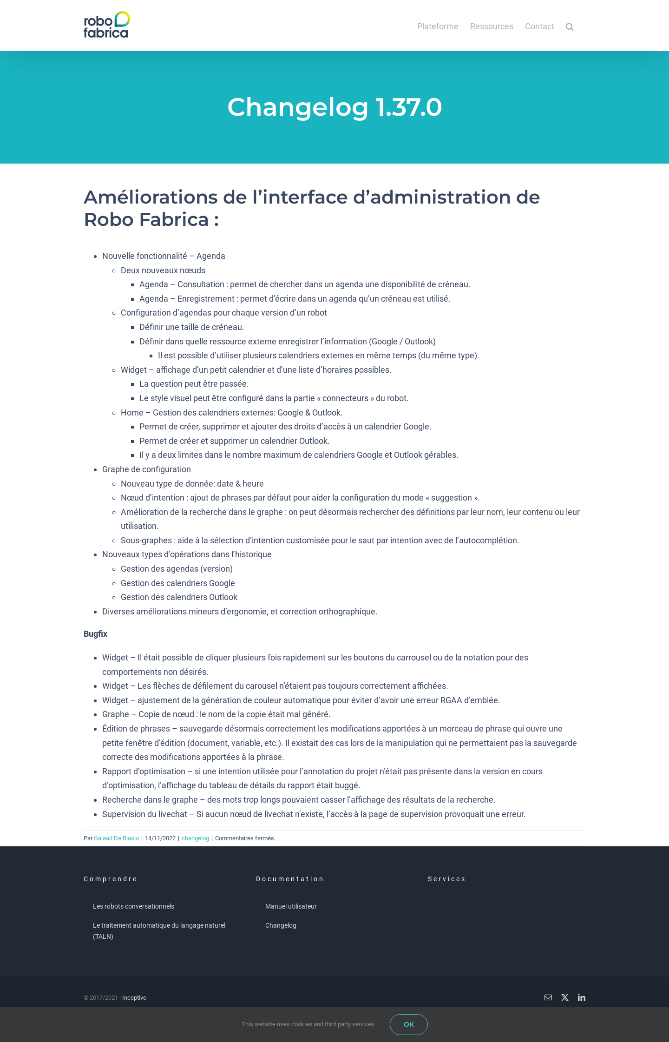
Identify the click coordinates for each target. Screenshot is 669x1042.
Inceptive (134, 997)
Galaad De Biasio (116, 838)
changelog (195, 838)
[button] (570, 25)
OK (409, 1024)
